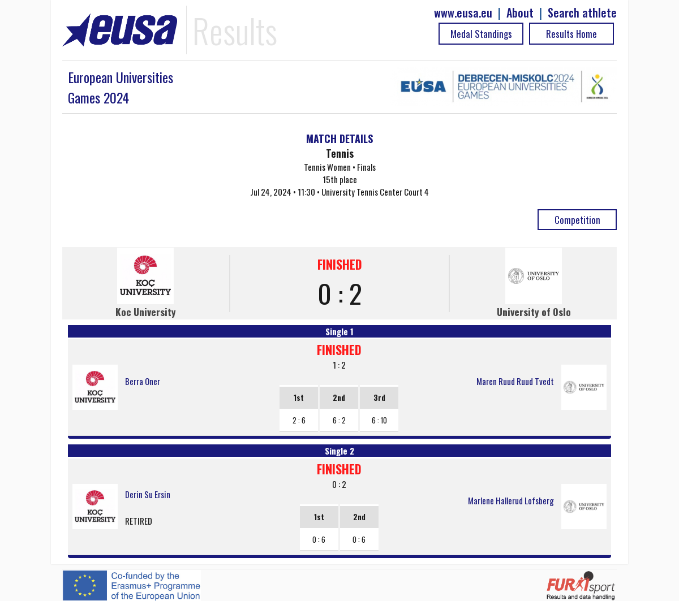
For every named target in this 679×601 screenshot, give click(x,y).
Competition (577, 220)
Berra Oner (142, 381)
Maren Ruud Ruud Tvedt (515, 381)
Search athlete (582, 13)
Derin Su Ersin (147, 494)
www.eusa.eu (463, 13)
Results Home (571, 34)
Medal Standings (481, 34)
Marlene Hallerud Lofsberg (511, 500)
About (520, 13)
